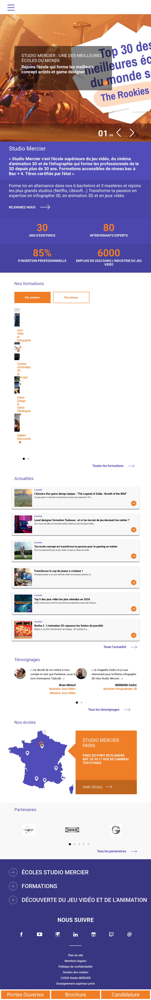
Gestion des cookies (75, 972)
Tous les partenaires (117, 851)
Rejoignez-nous (31, 207)
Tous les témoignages (109, 709)
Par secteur (32, 297)
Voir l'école (92, 787)
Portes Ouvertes (25, 995)
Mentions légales (75, 961)
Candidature (125, 995)
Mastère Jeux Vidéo (63, 693)
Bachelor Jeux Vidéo (62, 689)
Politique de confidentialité (75, 966)
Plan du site (75, 955)
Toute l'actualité (120, 647)
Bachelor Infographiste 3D (120, 689)
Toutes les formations (113, 466)
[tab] (32, 297)
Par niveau (71, 297)
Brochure (75, 995)
